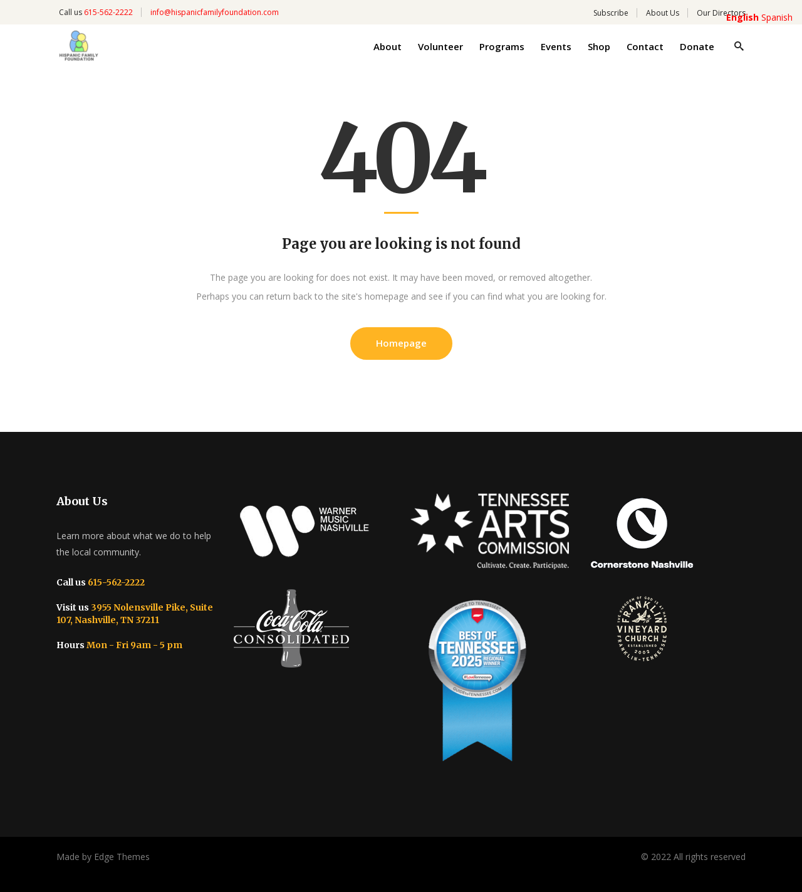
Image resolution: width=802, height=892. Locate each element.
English (742, 17)
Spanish (777, 17)
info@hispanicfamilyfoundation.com (214, 12)
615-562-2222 (108, 12)
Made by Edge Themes (103, 857)
